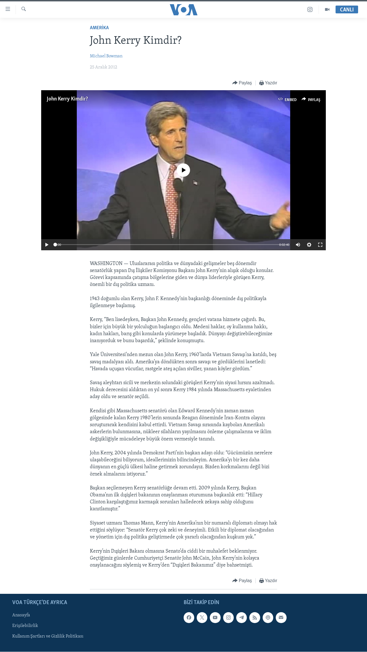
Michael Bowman (106, 56)
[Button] (242, 83)
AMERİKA (99, 28)
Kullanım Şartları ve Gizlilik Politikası (47, 636)
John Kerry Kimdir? (67, 99)
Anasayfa (21, 615)
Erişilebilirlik (25, 626)
